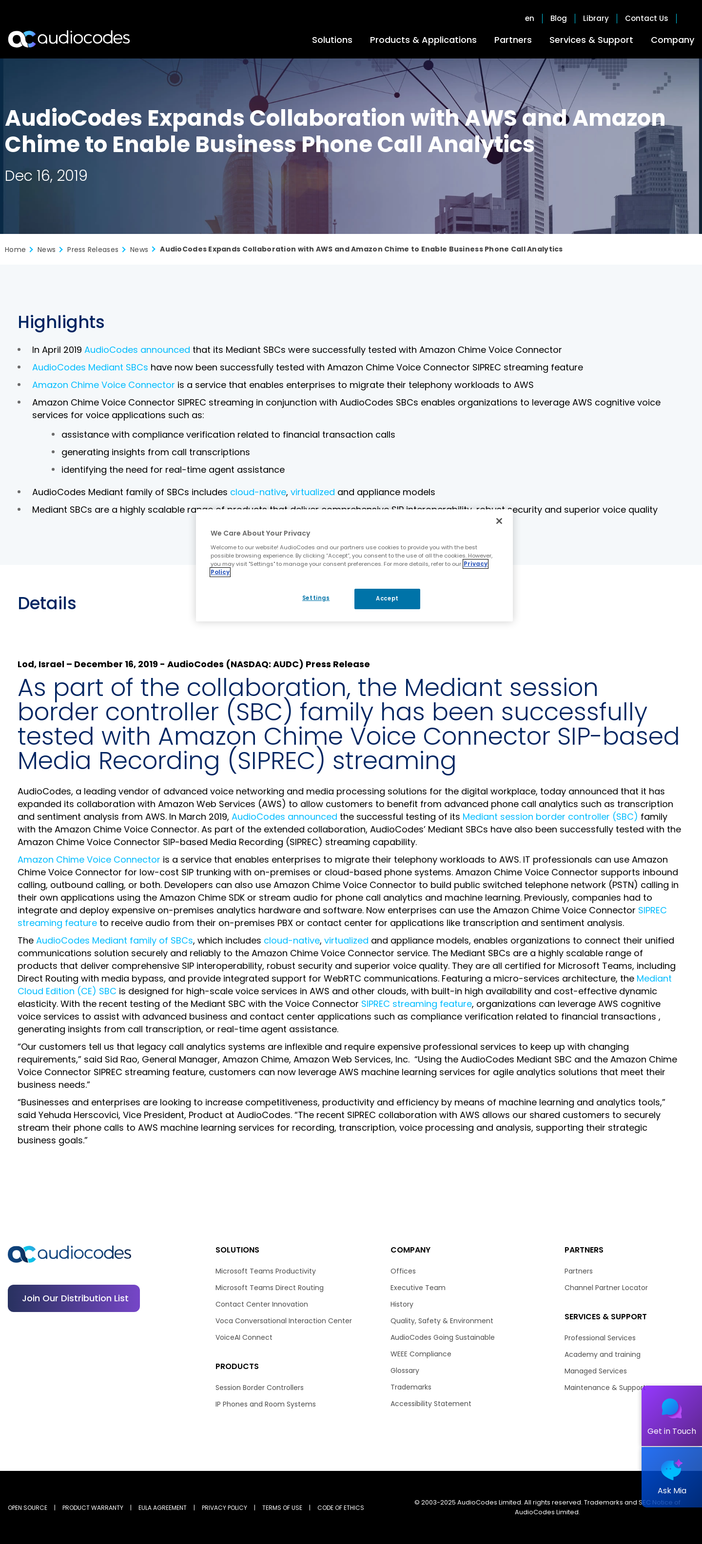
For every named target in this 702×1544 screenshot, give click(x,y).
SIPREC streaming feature (416, 1004)
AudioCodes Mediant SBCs (90, 367)
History (401, 1304)
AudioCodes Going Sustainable (442, 1337)
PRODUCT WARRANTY (92, 1508)
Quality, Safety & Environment (441, 1321)
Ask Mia (672, 1490)
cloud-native (258, 492)
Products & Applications (423, 40)
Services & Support (591, 40)
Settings (316, 598)
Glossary (404, 1370)
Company (672, 40)
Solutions (332, 40)
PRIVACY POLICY (224, 1508)
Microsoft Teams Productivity (265, 1271)
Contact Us (646, 18)
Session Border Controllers (259, 1387)
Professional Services (600, 1338)
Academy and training (603, 1354)
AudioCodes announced (137, 350)
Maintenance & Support (605, 1387)
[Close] (499, 521)
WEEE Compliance (420, 1354)
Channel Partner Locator (606, 1288)
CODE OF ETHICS (340, 1508)
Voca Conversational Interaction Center (283, 1321)
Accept (387, 598)
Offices (403, 1271)
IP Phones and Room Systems (265, 1404)
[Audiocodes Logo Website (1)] (69, 39)
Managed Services (596, 1371)
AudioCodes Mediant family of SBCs (114, 940)
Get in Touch (671, 1431)
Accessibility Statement (430, 1404)
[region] (354, 565)
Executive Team (418, 1288)
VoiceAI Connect (244, 1337)
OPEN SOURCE (27, 1508)
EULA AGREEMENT (162, 1508)
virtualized (313, 492)
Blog (558, 18)
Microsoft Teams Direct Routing (269, 1288)
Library (596, 18)
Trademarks (410, 1387)
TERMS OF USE (282, 1508)
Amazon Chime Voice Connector (103, 385)
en (529, 18)
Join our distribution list (75, 1298)
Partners (513, 40)
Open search (689, 18)
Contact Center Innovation (261, 1304)
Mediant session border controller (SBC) (550, 817)
